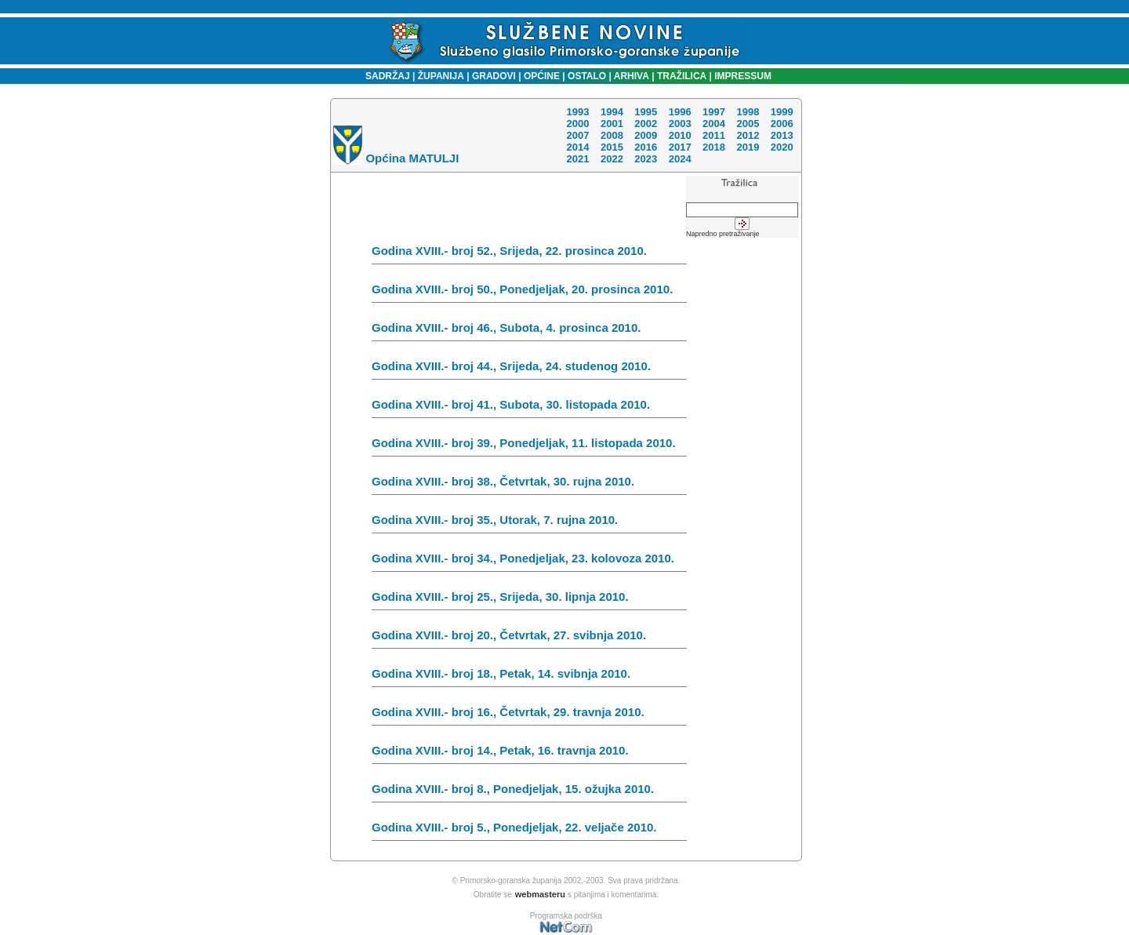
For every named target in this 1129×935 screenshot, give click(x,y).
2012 (747, 135)
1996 (680, 112)
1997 (714, 112)
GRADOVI (494, 76)
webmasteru (540, 894)
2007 (577, 135)
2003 (680, 123)
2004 (714, 123)
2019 (747, 147)
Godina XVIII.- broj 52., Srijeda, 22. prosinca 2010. (529, 254)
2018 (714, 147)
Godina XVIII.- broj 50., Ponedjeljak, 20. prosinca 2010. (529, 292)
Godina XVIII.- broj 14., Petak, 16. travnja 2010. (529, 754)
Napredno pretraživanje (723, 234)
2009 (646, 135)
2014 (577, 147)
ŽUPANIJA (441, 76)
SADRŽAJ (384, 76)
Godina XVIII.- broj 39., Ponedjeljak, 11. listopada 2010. (529, 446)
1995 (646, 112)
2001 (612, 123)
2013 (782, 135)
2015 (612, 147)
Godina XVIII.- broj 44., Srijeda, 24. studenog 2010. (529, 369)
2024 (680, 159)
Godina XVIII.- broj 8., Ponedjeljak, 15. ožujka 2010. (529, 792)
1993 (577, 112)
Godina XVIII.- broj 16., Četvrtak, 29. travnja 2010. (529, 715)
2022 (612, 159)
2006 (782, 123)
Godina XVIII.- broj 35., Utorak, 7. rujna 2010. (529, 523)
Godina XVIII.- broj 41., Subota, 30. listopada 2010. (529, 408)
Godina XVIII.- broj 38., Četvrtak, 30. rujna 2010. (529, 485)
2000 (577, 123)
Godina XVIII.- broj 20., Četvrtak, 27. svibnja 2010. (529, 638)
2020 (782, 147)
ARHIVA (630, 76)
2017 (680, 147)
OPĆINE (542, 76)
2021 (577, 159)
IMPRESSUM (742, 76)
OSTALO (587, 76)
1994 (612, 112)
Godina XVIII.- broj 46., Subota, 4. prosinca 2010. (529, 331)
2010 (680, 135)
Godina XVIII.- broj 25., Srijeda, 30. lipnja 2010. (529, 600)
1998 (747, 112)
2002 (646, 123)
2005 (747, 123)
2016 (646, 147)
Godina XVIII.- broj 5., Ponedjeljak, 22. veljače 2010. (529, 830)
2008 (612, 135)
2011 (714, 135)
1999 (782, 112)
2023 (646, 159)
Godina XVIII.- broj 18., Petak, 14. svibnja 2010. (529, 677)
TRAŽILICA (681, 76)
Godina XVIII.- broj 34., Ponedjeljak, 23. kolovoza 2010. (529, 561)
